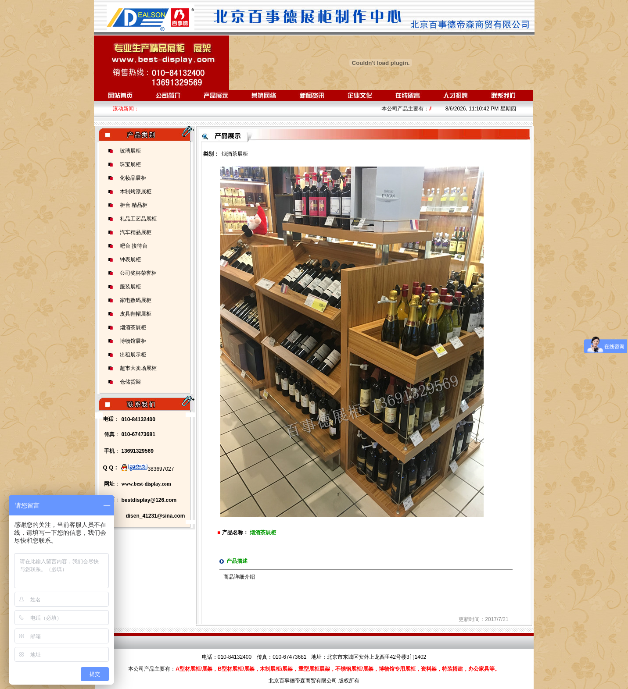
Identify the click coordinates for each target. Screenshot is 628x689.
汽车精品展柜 (135, 232)
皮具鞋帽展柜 (135, 314)
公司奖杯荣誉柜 (138, 273)
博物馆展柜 (133, 341)
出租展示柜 (133, 355)
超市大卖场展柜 (138, 368)
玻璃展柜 (130, 151)
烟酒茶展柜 (133, 327)
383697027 (147, 469)
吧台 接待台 (133, 246)
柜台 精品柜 (133, 205)
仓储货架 (130, 382)
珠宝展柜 (130, 164)
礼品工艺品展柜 (138, 219)
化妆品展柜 (133, 178)
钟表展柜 (130, 259)
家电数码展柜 (135, 300)
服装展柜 (130, 287)
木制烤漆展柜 (135, 191)
